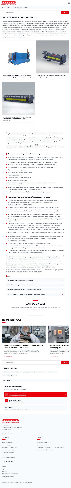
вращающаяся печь (40, 372)
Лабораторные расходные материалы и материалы (50, 447)
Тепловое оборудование (43, 445)
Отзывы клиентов (6, 445)
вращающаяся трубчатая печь (10, 375)
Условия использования (8, 476)
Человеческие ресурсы (8, 452)
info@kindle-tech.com (10, 426)
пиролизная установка (27, 372)
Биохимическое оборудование (45, 450)
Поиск (65, 12)
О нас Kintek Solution (7, 442)
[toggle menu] (69, 3)
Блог (3, 455)
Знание (4, 466)
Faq (3, 469)
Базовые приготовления (43, 442)
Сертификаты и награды (8, 450)
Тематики (8, 7)
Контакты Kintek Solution (8, 457)
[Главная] (2, 7)
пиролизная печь (52, 372)
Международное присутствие (9, 447)
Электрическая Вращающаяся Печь (21, 7)
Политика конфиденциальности (10, 473)
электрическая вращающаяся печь (11, 372)
